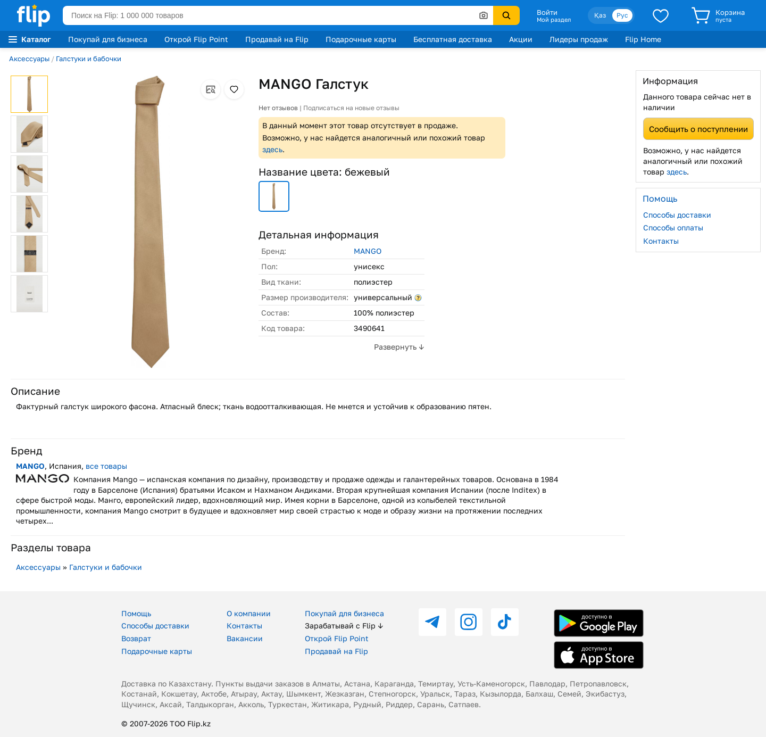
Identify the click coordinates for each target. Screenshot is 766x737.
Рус (622, 15)
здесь (272, 149)
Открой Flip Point (196, 39)
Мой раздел (554, 19)
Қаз (600, 15)
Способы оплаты (673, 227)
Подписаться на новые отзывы (351, 108)
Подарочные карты (361, 39)
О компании (249, 613)
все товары (106, 465)
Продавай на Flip (277, 39)
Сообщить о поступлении (698, 129)
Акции (520, 39)
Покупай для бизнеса (107, 39)
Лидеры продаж (578, 39)
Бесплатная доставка (452, 39)
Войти (547, 12)
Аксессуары (29, 58)
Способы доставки (677, 214)
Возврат (136, 638)
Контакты (661, 240)
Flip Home (643, 39)
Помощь (136, 613)
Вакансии (245, 638)
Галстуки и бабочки (88, 58)
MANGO (367, 250)
